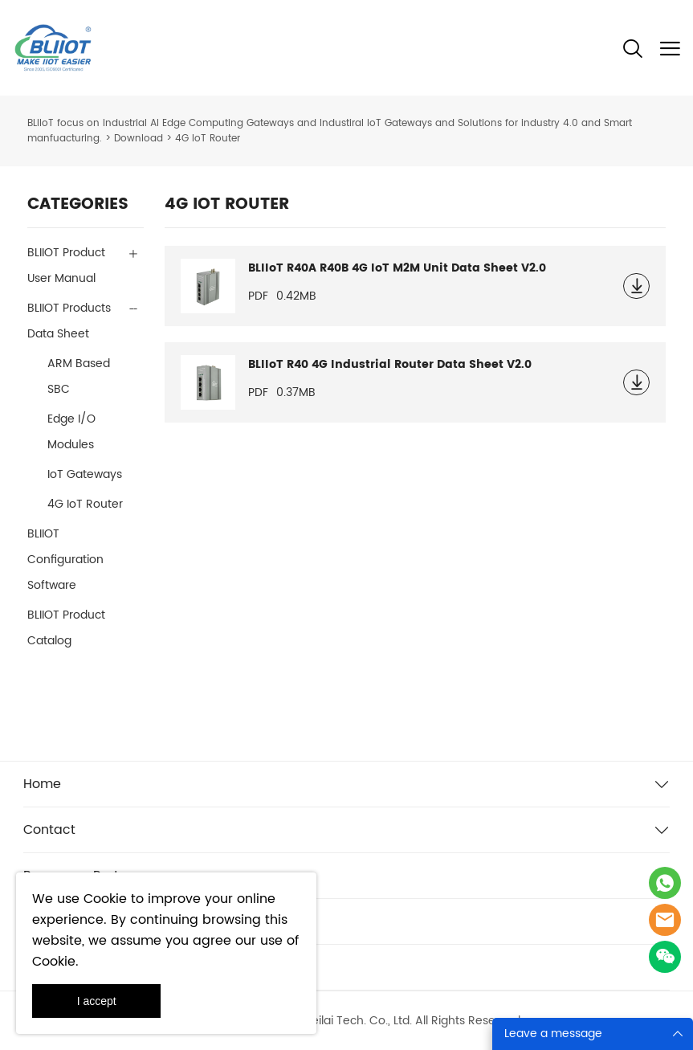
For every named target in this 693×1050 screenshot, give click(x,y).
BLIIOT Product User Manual (66, 265)
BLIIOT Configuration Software (65, 559)
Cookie (105, 899)
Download (138, 138)
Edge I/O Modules (71, 432)
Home (42, 784)
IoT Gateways (84, 474)
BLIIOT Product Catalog (66, 628)
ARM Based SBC (78, 376)
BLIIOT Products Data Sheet (69, 321)
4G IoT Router (85, 504)
